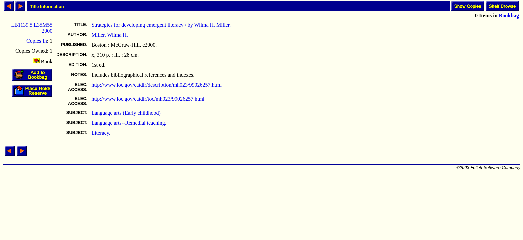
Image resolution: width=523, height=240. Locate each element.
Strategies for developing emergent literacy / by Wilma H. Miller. (161, 25)
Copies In (36, 41)
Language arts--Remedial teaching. (128, 123)
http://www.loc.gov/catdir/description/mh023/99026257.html (156, 85)
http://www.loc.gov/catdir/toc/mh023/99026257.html (147, 99)
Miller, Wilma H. (109, 35)
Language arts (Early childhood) (125, 113)
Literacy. (100, 133)
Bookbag (509, 15)
